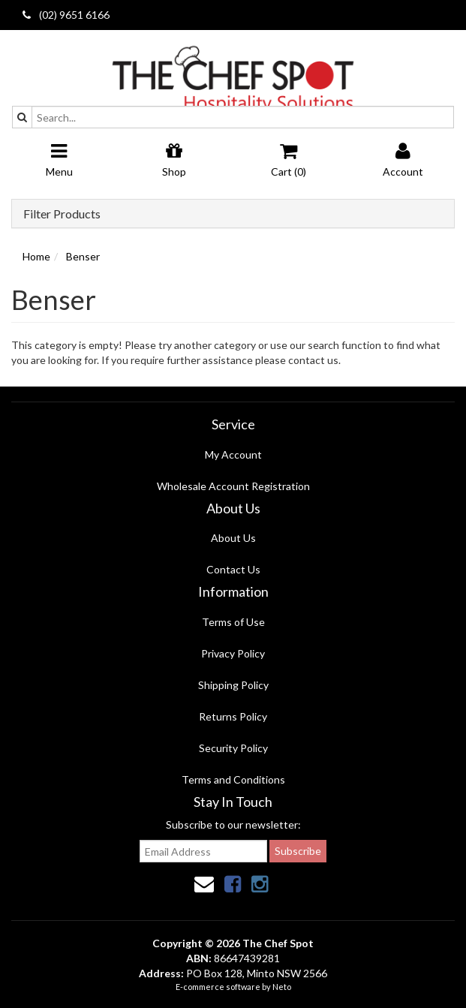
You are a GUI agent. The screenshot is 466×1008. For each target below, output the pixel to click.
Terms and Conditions (233, 779)
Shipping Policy (233, 685)
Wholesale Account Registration (233, 486)
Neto (281, 986)
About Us (233, 537)
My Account (233, 454)
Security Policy (233, 748)
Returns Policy (233, 716)
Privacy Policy (233, 653)
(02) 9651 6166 (66, 14)
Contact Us (233, 569)
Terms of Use (233, 621)
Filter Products (62, 214)
